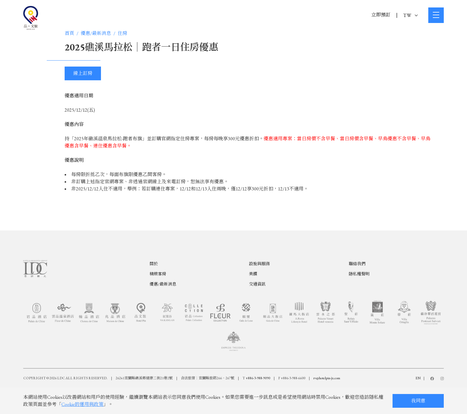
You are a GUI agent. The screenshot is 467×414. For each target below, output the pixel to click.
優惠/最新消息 (96, 33)
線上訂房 (82, 73)
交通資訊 (257, 304)
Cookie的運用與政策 (82, 404)
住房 (122, 33)
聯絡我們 (357, 284)
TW (410, 15)
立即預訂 (380, 15)
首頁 (69, 33)
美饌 (253, 294)
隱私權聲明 (359, 294)
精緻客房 (158, 294)
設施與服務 (259, 284)
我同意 (418, 401)
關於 (154, 284)
